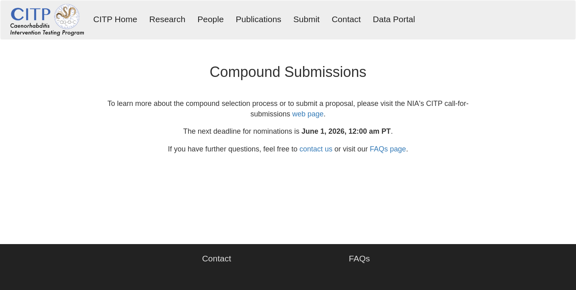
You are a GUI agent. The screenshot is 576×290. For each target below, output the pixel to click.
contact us (315, 149)
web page (308, 114)
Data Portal (394, 19)
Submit (306, 19)
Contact (346, 19)
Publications (258, 19)
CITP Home (115, 19)
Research (167, 19)
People (210, 19)
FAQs (359, 258)
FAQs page (388, 149)
